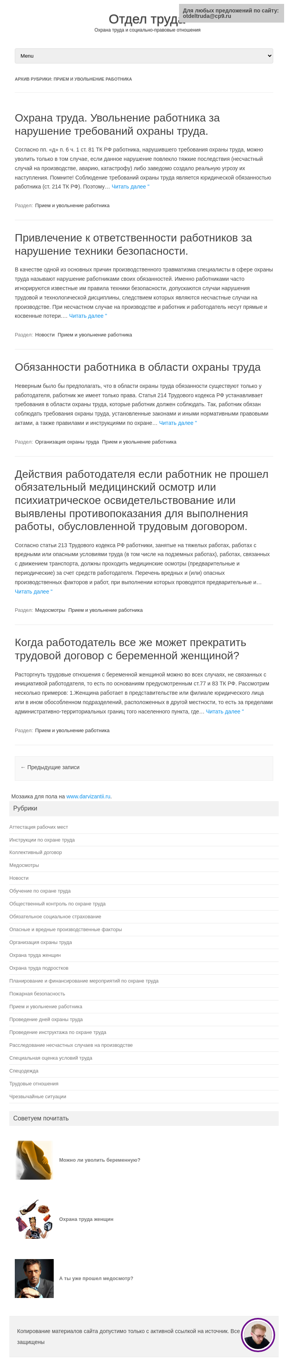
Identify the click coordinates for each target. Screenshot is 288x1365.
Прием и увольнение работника (72, 205)
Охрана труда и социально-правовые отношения (148, 30)
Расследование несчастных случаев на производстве (71, 1045)
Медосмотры (50, 610)
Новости (44, 335)
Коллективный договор (35, 852)
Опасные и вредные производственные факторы (65, 929)
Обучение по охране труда (40, 891)
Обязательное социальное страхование (55, 916)
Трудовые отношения (33, 1084)
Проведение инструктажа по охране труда (57, 1032)
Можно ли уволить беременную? (99, 1160)
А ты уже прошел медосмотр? (96, 1278)
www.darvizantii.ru (89, 796)
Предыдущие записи (49, 767)
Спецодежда (24, 1071)
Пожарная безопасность (37, 994)
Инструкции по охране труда (42, 840)
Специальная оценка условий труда (50, 1058)
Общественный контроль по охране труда (57, 904)
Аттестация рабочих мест (38, 827)
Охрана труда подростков (38, 968)
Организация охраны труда (67, 442)
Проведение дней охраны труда (46, 1019)
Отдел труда (147, 18)
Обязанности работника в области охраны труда (138, 367)
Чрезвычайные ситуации (37, 1096)
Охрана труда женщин (35, 955)
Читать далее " (130, 186)
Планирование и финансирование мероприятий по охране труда (83, 981)
